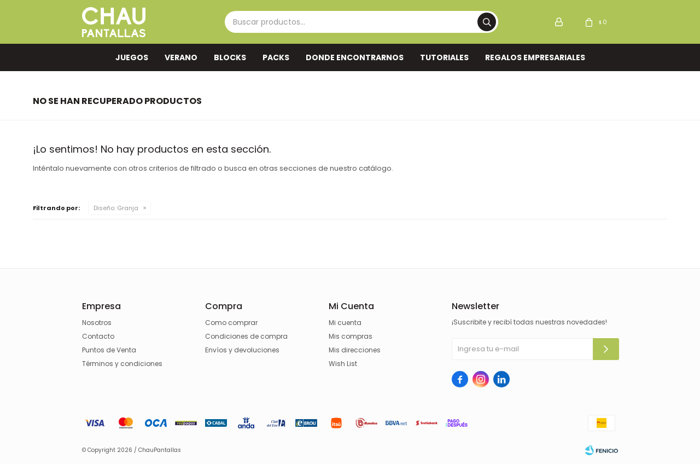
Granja (116, 208)
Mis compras (350, 336)
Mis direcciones (355, 350)
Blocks (230, 57)
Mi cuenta (345, 322)
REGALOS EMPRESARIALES (535, 57)
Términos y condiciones (122, 363)
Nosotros (97, 322)
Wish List (343, 363)
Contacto (98, 336)
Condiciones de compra (246, 336)
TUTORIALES (444, 57)
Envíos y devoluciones (242, 350)
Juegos (131, 57)
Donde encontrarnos (355, 57)
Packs (275, 57)
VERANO (181, 57)
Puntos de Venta (109, 350)
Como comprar (231, 322)
